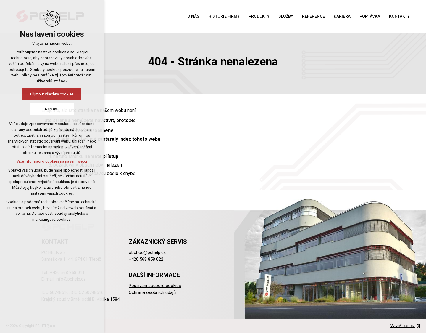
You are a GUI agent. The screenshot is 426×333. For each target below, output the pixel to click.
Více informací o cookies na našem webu (52, 161)
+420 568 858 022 (146, 259)
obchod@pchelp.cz (147, 252)
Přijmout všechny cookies (52, 94)
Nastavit (52, 109)
